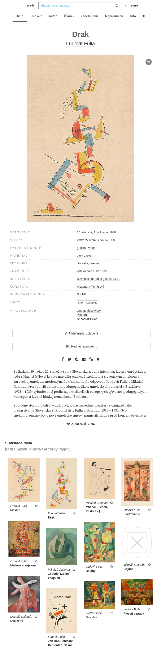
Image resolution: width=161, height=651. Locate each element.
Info (133, 24)
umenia (131, 13)
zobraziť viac (87, 327)
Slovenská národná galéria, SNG (98, 287)
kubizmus (91, 311)
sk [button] (144, 6)
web (30, 13)
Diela (19, 24)
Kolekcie (36, 24)
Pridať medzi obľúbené (81, 342)
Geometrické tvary (89, 319)
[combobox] (79, 14)
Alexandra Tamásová (90, 295)
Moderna (82, 323)
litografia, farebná (88, 271)
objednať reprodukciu (81, 354)
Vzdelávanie (89, 24)
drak (80, 311)
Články (69, 24)
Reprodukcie (114, 24)
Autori (53, 24)
